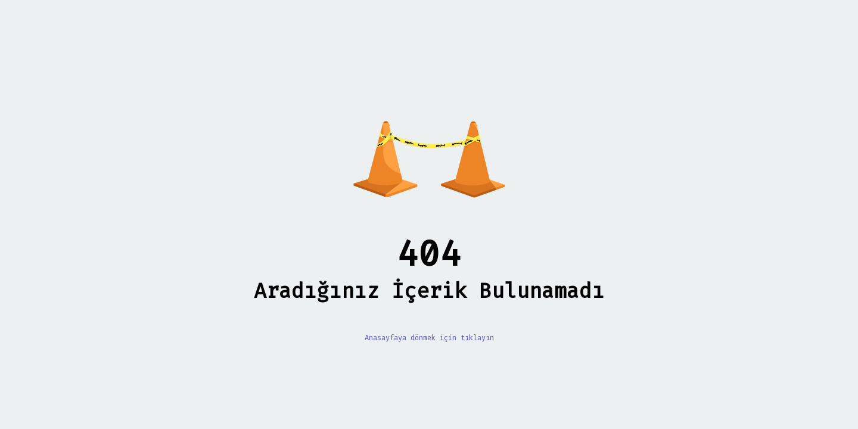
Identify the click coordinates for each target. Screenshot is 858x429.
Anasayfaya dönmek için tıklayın (429, 338)
